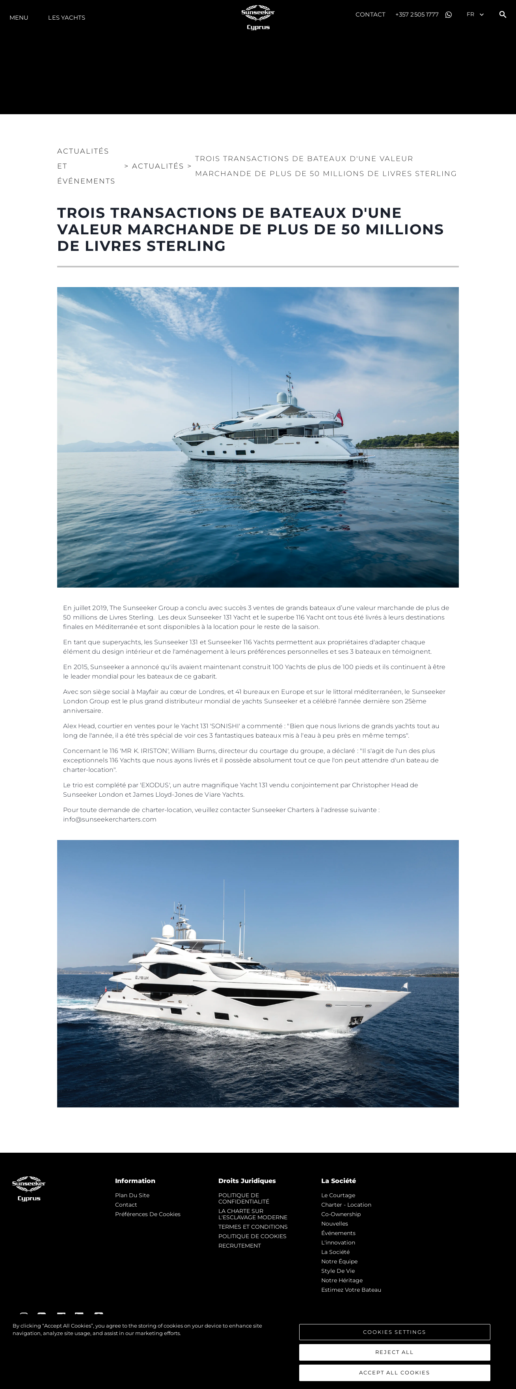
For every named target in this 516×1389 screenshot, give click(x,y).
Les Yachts (66, 17)
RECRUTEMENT (239, 1245)
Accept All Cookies (394, 1375)
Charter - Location (346, 1204)
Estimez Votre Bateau (351, 1289)
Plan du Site (132, 1195)
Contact (371, 14)
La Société (335, 1251)
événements (338, 1233)
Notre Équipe (339, 1261)
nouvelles (334, 1223)
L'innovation (338, 1242)
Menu (18, 17)
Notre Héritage (342, 1280)
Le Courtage (338, 1195)
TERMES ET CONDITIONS (253, 1226)
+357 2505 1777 (417, 14)
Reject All (394, 1355)
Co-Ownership (341, 1214)
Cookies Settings (394, 1334)
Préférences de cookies (148, 1214)
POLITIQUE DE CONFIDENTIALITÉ (243, 1198)
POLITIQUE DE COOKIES (252, 1236)
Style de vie (338, 1270)
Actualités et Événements (86, 166)
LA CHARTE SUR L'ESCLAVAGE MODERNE (252, 1214)
